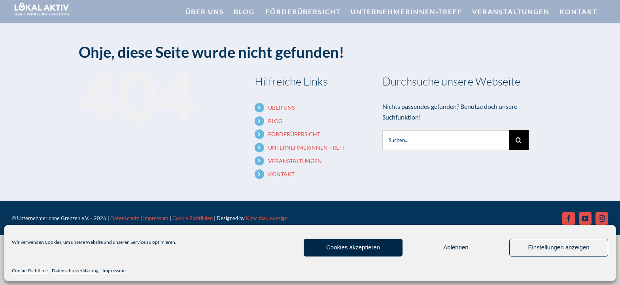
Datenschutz (124, 218)
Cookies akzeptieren (353, 247)
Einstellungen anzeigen (558, 247)
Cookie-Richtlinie (30, 271)
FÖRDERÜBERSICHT (294, 134)
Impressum (114, 271)
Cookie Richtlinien (192, 218)
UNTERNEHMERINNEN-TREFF (307, 147)
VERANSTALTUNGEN (295, 161)
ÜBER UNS (281, 107)
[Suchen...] (445, 140)
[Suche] (519, 140)
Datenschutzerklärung (75, 271)
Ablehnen (455, 247)
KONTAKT (281, 174)
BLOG (275, 121)
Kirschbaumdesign (266, 218)
